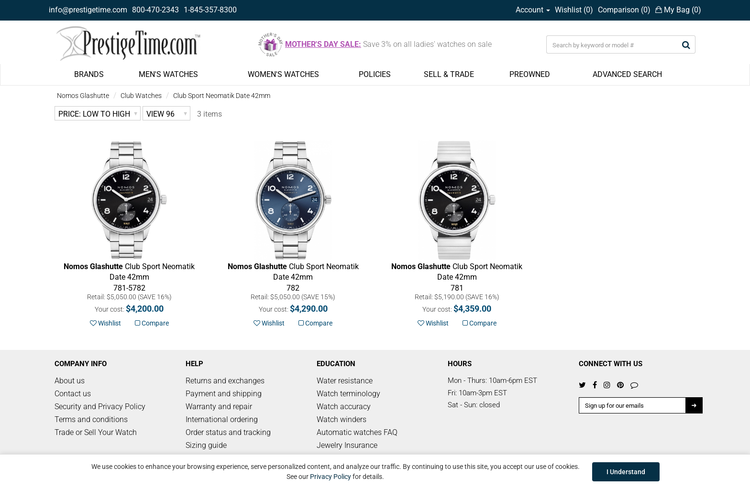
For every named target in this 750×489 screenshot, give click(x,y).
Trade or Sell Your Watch (96, 432)
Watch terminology (348, 393)
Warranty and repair (219, 406)
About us (70, 380)
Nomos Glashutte (83, 95)
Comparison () (624, 9)
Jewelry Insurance (347, 445)
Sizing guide (206, 445)
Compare (152, 323)
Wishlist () (574, 9)
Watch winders (341, 419)
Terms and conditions (91, 419)
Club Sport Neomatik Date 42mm (221, 95)
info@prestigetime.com (88, 9)
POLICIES (375, 74)
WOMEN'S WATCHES (283, 74)
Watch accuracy (344, 406)
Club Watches (141, 95)
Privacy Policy (330, 476)
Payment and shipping (224, 393)
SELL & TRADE (449, 74)
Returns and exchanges (225, 380)
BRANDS (89, 74)
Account (533, 9)
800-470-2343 (155, 9)
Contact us (73, 393)
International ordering (222, 419)
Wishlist (105, 323)
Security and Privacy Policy (100, 406)
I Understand (626, 472)
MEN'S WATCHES (168, 74)
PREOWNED (529, 74)
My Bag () (678, 9)
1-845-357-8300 (210, 9)
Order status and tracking (228, 432)
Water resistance (345, 380)
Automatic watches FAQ (357, 432)
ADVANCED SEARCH (627, 74)
